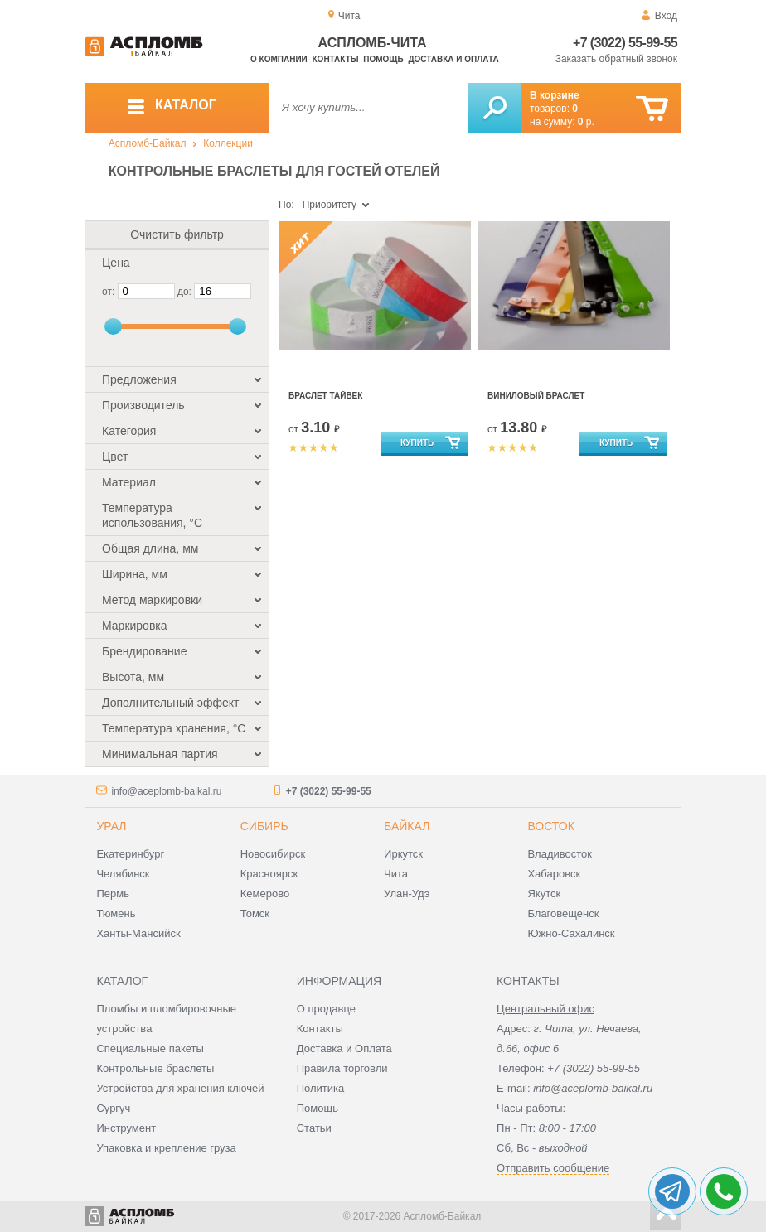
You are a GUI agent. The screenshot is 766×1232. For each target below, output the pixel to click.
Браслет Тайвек (325, 395)
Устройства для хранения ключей (180, 1088)
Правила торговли (342, 1068)
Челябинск (122, 873)
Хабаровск (553, 873)
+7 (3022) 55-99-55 (625, 43)
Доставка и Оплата (344, 1048)
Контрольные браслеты (155, 1068)
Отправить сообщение (553, 1168)
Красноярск (269, 873)
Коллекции (228, 143)
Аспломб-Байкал (148, 143)
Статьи (314, 1128)
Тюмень (115, 913)
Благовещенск (563, 913)
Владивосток (559, 854)
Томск (254, 913)
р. (586, 122)
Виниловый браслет (535, 395)
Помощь (383, 59)
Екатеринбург (130, 854)
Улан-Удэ (406, 893)
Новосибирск (273, 854)
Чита (396, 873)
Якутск (543, 893)
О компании (279, 59)
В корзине (554, 95)
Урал (111, 826)
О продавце (326, 1009)
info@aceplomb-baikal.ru (166, 791)
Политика (321, 1088)
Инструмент (126, 1128)
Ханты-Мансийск (138, 933)
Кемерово (264, 893)
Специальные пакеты (150, 1048)
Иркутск (403, 854)
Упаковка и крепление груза (165, 1148)
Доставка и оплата (453, 59)
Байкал (406, 826)
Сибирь (264, 826)
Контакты (336, 59)
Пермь (112, 893)
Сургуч (113, 1108)
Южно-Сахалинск (570, 933)
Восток (550, 826)
